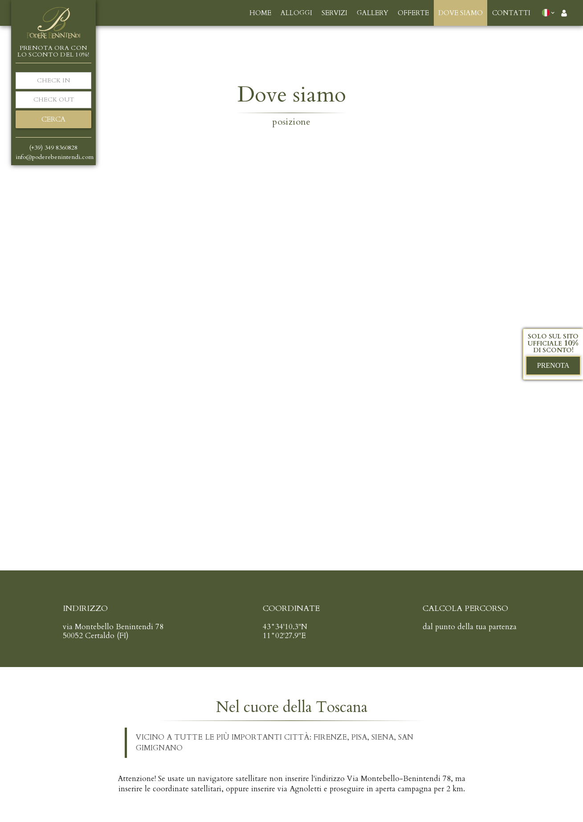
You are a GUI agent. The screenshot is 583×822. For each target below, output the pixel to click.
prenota (553, 365)
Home (260, 12)
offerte (413, 12)
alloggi (296, 12)
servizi (334, 12)
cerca (53, 119)
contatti (511, 12)
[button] (550, 12)
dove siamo (460, 12)
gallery (372, 12)
